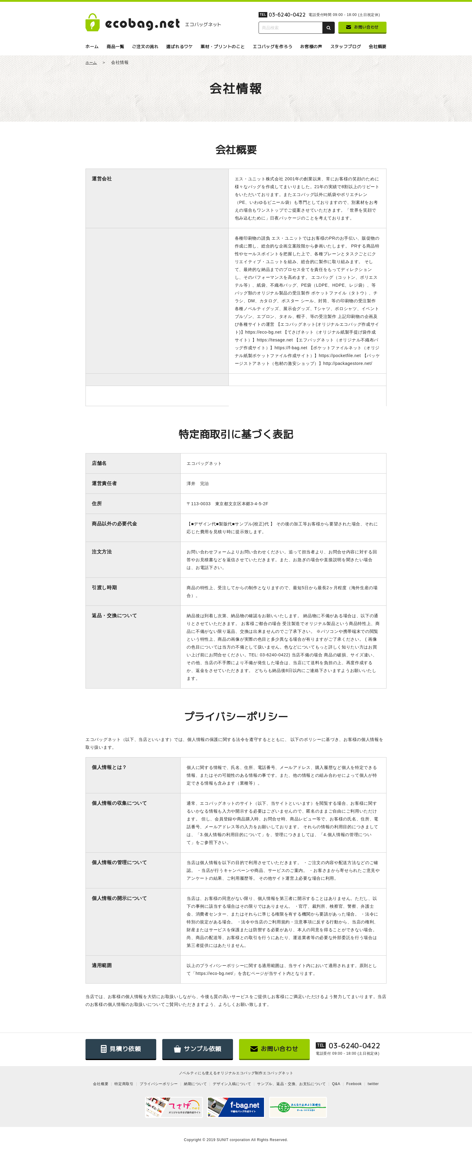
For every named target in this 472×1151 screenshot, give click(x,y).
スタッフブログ (345, 46)
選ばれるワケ (179, 46)
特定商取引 (124, 1084)
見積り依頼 (121, 1049)
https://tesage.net (275, 340)
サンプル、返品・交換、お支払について (291, 1084)
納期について (195, 1084)
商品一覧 (115, 46)
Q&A (336, 1084)
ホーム (92, 46)
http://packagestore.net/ (347, 363)
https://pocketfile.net (340, 355)
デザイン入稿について (232, 1084)
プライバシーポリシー (159, 1084)
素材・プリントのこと (222, 46)
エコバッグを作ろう (272, 46)
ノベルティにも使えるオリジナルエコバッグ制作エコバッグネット (236, 1073)
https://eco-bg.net (263, 332)
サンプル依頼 (197, 1049)
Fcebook (354, 1084)
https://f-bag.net (291, 347)
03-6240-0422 (287, 14)
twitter (373, 1084)
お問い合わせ (362, 27)
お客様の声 (311, 46)
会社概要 (378, 46)
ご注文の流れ (145, 46)
